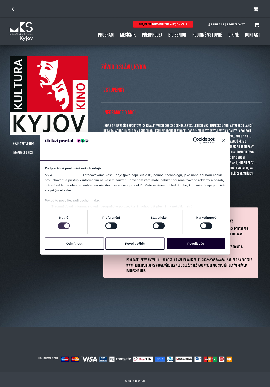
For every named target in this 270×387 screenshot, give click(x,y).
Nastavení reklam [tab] (159, 154)
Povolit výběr (135, 243)
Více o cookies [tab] (206, 154)
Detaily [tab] (111, 154)
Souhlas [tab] (64, 154)
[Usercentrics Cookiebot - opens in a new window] (196, 140)
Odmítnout (74, 243)
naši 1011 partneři (67, 175)
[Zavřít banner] (223, 140)
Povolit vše (195, 243)
